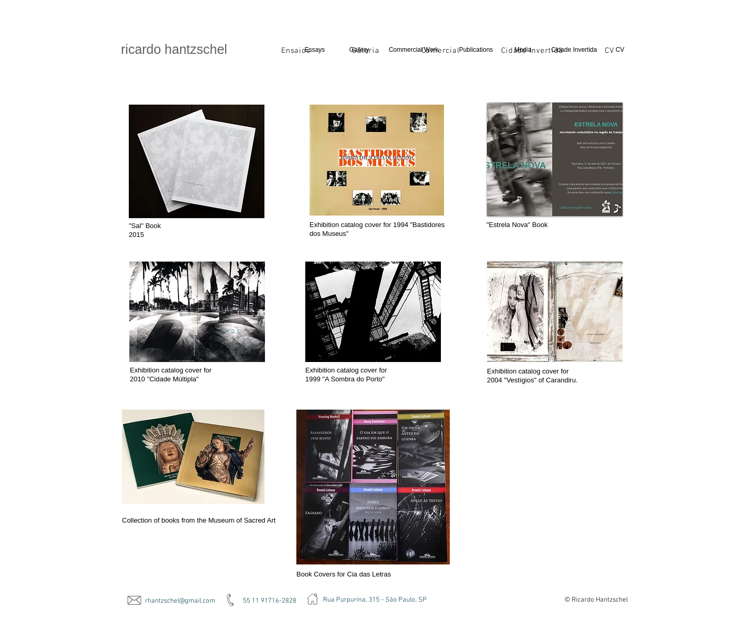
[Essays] (314, 50)
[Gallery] (359, 50)
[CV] (620, 50)
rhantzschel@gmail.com (180, 601)
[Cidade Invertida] (574, 50)
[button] (555, 159)
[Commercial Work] (413, 50)
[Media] (523, 50)
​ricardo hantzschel (174, 49)
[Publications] (476, 50)
